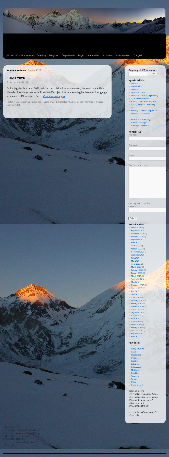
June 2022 (135, 243)
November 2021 (137, 252)
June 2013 (135, 336)
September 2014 (137, 312)
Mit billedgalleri (123, 55)
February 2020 (137, 270)
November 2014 (137, 309)
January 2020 (136, 273)
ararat (52, 102)
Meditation (135, 370)
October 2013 (136, 330)
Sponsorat (135, 376)
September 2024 (137, 230)
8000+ (133, 346)
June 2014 (135, 318)
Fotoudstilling (136, 86)
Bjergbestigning (23, 102)
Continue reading (54, 96)
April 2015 (135, 297)
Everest (134, 358)
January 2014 (136, 327)
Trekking (99, 102)
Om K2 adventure (25, 55)
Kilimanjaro (36, 102)
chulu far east (77, 102)
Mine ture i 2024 (138, 92)
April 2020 (135, 264)
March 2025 (136, 227)
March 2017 (136, 276)
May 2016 (135, 282)
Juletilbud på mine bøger (141, 120)
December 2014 (137, 306)
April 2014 (135, 321)
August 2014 (136, 315)
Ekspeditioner (68, 55)
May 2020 (135, 261)
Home (10, 55)
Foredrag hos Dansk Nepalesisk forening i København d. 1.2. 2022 (144, 113)
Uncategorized (137, 385)
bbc (31, 82)
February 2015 (137, 300)
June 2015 (135, 291)
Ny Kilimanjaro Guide (140, 98)
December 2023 (137, 233)
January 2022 (136, 249)
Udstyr (134, 382)
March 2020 (136, 267)
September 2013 (137, 333)
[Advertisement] (84, 42)
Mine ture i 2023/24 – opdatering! (145, 95)
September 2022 (137, 240)
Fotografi (138, 55)
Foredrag (41, 55)
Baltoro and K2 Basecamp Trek (144, 101)
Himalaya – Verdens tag (141, 126)
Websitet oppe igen (139, 123)
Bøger (81, 55)
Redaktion (135, 373)
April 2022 (135, 246)
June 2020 (135, 258)
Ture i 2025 (136, 89)
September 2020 (137, 255)
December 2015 (137, 285)
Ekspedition (136, 355)
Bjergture (53, 55)
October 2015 (136, 288)
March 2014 (136, 324)
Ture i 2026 (16, 78)
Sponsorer (107, 55)
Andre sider (93, 55)
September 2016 (137, 279)
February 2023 (137, 236)
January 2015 (136, 303)
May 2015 (135, 294)
